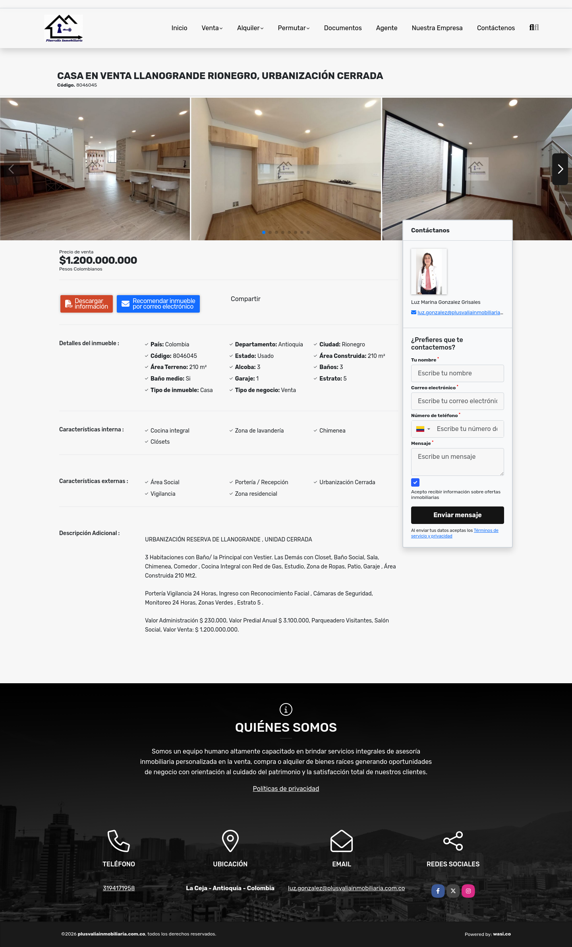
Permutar (292, 28)
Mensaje (422, 443)
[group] (95, 169)
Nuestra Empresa (437, 28)
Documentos (343, 28)
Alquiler (248, 28)
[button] (263, 232)
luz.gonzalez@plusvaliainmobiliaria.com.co (468, 312)
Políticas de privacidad (286, 788)
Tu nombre (425, 360)
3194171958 (119, 888)
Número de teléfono (435, 415)
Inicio (179, 28)
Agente (387, 28)
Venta (210, 28)
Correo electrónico (434, 388)
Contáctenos (496, 28)
